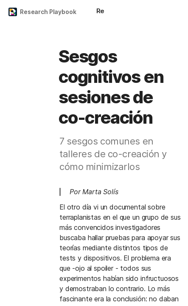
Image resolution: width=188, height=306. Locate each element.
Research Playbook (48, 11)
